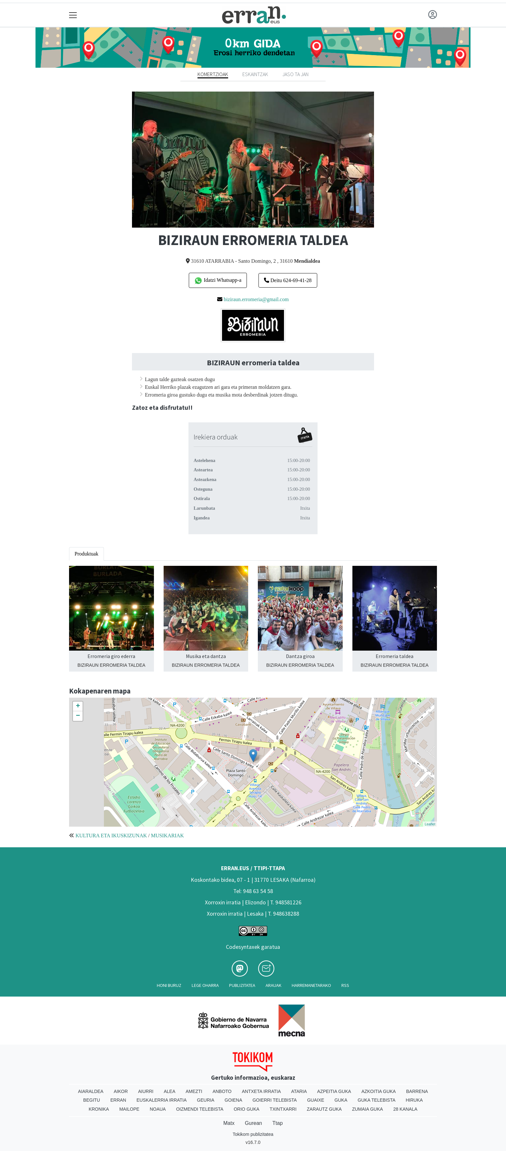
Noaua (158, 1109)
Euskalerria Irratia (162, 1100)
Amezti (194, 1091)
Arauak (273, 985)
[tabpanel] (253, 159)
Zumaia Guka (367, 1109)
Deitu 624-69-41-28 (288, 280)
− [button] (78, 716)
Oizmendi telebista (200, 1109)
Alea (169, 1091)
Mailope (129, 1109)
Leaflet (430, 824)
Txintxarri (283, 1109)
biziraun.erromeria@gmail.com (256, 299)
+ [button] (78, 706)
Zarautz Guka (324, 1109)
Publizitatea (242, 985)
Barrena (417, 1091)
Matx (229, 1123)
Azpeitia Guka (334, 1091)
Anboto (222, 1091)
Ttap (277, 1123)
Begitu (91, 1100)
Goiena (233, 1100)
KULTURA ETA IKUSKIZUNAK (111, 835)
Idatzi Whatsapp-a (217, 281)
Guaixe (315, 1100)
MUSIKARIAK (167, 835)
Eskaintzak (255, 74)
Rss (345, 985)
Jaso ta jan (295, 74)
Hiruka (414, 1100)
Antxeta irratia (261, 1091)
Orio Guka (246, 1109)
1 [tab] (253, 219)
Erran (118, 1100)
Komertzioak (212, 74)
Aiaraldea (91, 1091)
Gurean (253, 1123)
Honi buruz (169, 985)
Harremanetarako (311, 985)
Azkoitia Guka (378, 1091)
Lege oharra (205, 985)
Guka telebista (376, 1100)
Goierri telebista (274, 1100)
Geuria (205, 1100)
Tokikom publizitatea (253, 1134)
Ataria (299, 1091)
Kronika (99, 1109)
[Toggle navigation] (73, 15)
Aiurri (145, 1091)
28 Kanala (405, 1109)
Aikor (121, 1091)
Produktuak (86, 553)
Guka (341, 1100)
